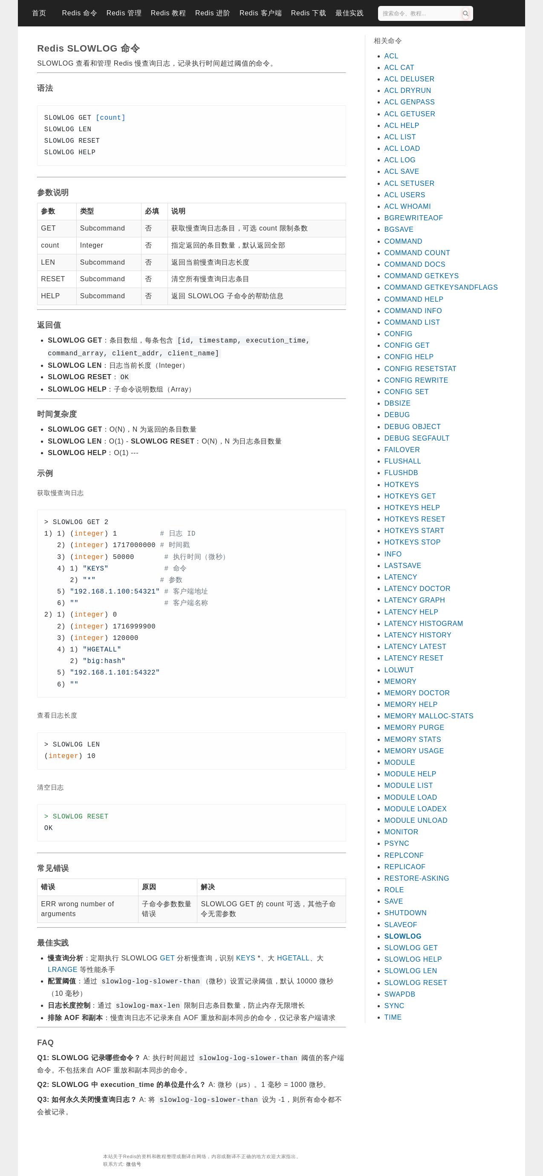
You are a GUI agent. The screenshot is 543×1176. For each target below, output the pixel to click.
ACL (391, 56)
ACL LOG (400, 160)
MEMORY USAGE (414, 751)
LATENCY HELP (411, 612)
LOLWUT (399, 670)
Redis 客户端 (261, 13)
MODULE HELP (410, 774)
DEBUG (397, 414)
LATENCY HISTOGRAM (423, 623)
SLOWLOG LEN (410, 970)
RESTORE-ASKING (417, 878)
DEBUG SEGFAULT (417, 438)
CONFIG (398, 333)
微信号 (133, 1158)
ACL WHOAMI (407, 206)
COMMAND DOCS (415, 264)
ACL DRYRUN (407, 90)
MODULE (400, 762)
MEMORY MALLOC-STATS (429, 716)
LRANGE (63, 967)
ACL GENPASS (409, 102)
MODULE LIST (408, 785)
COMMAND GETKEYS (421, 276)
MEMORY (400, 681)
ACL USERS (404, 195)
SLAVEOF (401, 924)
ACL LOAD (402, 148)
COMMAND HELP (414, 299)
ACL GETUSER (410, 114)
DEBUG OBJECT (412, 426)
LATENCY (401, 577)
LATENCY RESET (414, 658)
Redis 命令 (80, 13)
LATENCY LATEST (415, 646)
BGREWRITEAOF (413, 218)
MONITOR (401, 832)
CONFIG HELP (409, 356)
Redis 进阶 (213, 13)
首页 (39, 13)
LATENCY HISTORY (418, 635)
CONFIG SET (406, 391)
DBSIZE (397, 403)
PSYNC (397, 843)
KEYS (246, 955)
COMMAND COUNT (417, 253)
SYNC (394, 1005)
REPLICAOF (405, 866)
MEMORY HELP (411, 704)
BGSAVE (399, 229)
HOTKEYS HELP (412, 507)
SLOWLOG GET (411, 947)
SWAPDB (400, 994)
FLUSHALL (403, 461)
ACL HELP (401, 125)
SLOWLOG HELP (413, 959)
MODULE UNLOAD (416, 820)
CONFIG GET (407, 345)
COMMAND (403, 241)
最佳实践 (349, 13)
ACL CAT (399, 67)
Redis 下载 (308, 13)
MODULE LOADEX (415, 809)
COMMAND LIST (412, 322)
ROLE (394, 890)
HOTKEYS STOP (412, 542)
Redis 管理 (124, 13)
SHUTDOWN (405, 913)
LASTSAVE (403, 565)
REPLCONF (404, 855)
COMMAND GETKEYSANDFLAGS (441, 287)
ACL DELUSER (409, 79)
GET (167, 955)
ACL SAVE (401, 171)
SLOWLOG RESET (416, 982)
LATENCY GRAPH (414, 600)
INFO (393, 554)
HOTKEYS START (414, 530)
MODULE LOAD (410, 797)
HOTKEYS (401, 484)
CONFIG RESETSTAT (420, 368)
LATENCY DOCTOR (417, 588)
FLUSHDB (401, 472)
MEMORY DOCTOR (417, 693)
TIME (393, 1017)
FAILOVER (402, 449)
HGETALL (293, 955)
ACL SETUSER (409, 183)
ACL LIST (400, 137)
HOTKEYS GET (410, 496)
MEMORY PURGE (414, 727)
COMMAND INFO (413, 310)
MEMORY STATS (412, 739)
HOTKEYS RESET (414, 519)
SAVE (393, 901)
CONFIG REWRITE (416, 380)
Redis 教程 (168, 13)
